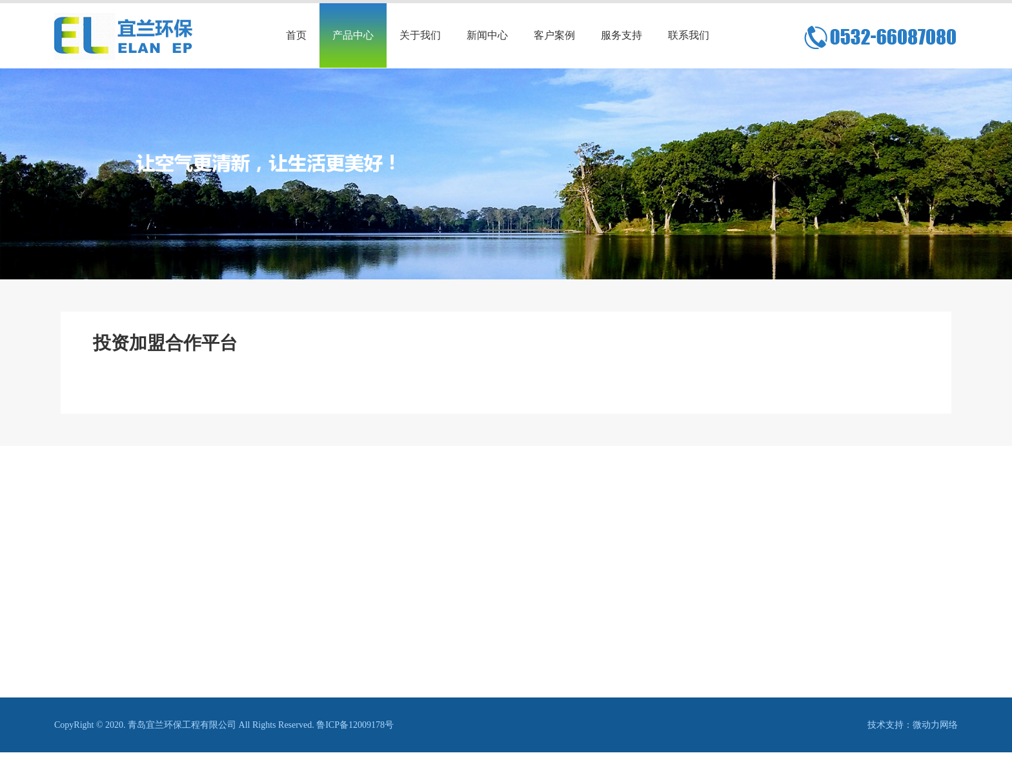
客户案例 (554, 35)
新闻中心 (487, 35)
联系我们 (688, 35)
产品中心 (353, 35)
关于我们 (420, 35)
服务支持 (621, 35)
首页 (296, 35)
